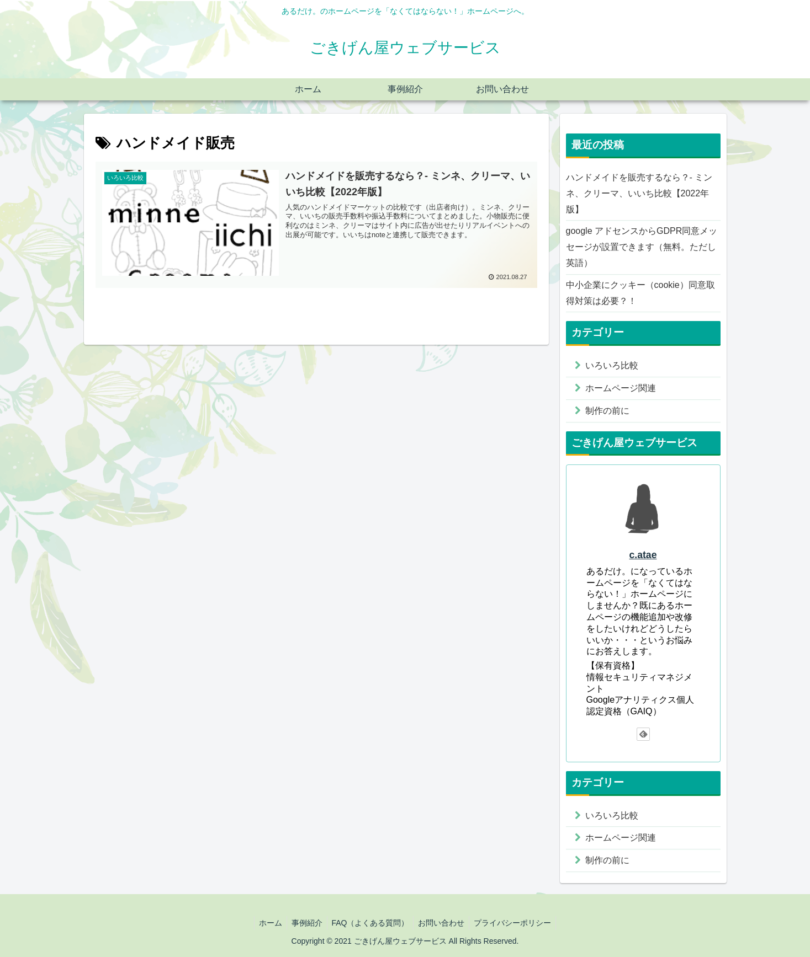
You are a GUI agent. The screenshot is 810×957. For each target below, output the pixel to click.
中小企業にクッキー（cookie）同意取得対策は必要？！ (640, 293)
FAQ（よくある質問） (370, 922)
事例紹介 (304, 922)
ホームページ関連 (620, 388)
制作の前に (607, 410)
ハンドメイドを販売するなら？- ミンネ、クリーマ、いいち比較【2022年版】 (639, 193)
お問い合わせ (444, 922)
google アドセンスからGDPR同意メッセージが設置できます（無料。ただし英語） (642, 247)
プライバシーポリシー (517, 922)
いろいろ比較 (611, 365)
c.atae (643, 554)
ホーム (265, 922)
